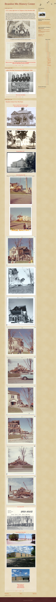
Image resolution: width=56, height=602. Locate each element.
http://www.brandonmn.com (41, 88)
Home (21, 593)
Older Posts (35, 593)
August (48, 57)
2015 (47, 76)
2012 (47, 80)
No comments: (19, 65)
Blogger (31, 600)
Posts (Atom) (9, 595)
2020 (47, 48)
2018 (47, 51)
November (48, 53)
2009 (47, 84)
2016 (47, 75)
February (48, 72)
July (47, 67)
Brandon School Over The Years (14, 102)
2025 (47, 42)
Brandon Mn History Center (20, 3)
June (47, 68)
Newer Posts (7, 593)
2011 (47, 81)
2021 (47, 47)
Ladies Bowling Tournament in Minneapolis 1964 (19, 70)
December (48, 52)
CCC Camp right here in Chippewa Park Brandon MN (20, 10)
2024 (47, 43)
